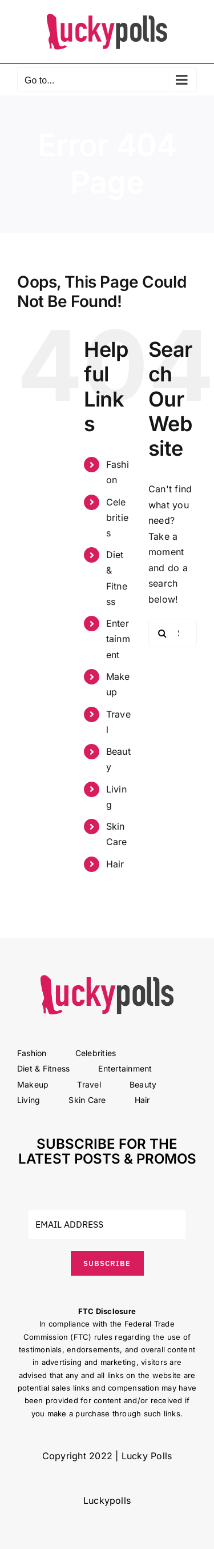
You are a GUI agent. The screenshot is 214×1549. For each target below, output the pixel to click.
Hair (115, 864)
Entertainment (118, 639)
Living (28, 1100)
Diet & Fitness (43, 1068)
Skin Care (87, 1100)
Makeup (33, 1084)
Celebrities (117, 517)
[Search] (162, 633)
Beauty (143, 1084)
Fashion (32, 1053)
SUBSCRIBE (107, 1263)
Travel (88, 1084)
